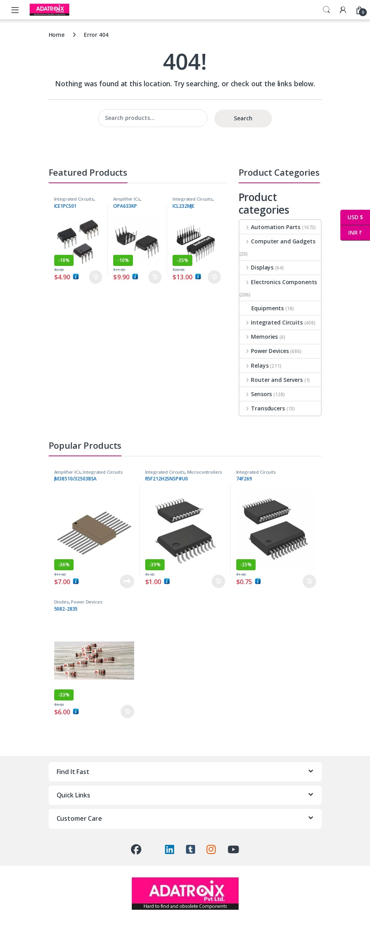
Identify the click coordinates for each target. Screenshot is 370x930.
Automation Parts (270, 227)
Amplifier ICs (126, 199)
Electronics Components (278, 282)
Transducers (262, 408)
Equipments (261, 308)
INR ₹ (351, 233)
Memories (258, 336)
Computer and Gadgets (277, 241)
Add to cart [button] (95, 277)
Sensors (255, 394)
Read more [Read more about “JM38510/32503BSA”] (127, 581)
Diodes (61, 602)
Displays (256, 267)
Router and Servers (271, 379)
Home (57, 34)
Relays (254, 365)
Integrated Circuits (74, 199)
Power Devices (264, 351)
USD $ (351, 217)
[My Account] (343, 10)
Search (326, 10)
